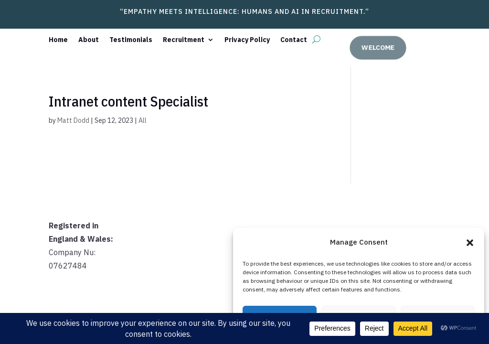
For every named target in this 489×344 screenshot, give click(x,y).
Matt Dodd (73, 120)
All (142, 120)
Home (58, 40)
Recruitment (183, 40)
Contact (293, 40)
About (88, 40)
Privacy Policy (247, 40)
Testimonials (130, 40)
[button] (470, 242)
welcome (379, 47)
